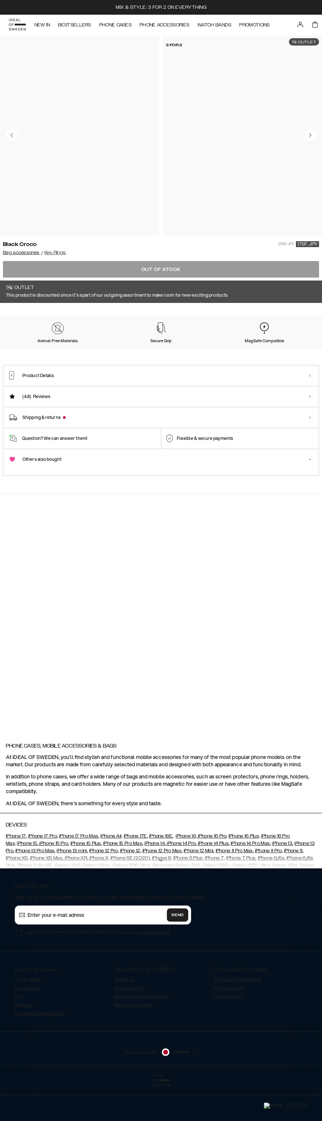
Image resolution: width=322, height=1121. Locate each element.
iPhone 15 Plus (86, 880)
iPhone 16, (186, 872)
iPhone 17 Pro (42, 872)
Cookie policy (228, 1033)
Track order (27, 1016)
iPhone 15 (27, 880)
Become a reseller (133, 1041)
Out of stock (161, 269)
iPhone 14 (154, 880)
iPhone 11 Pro (268, 887)
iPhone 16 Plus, (244, 872)
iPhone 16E (160, 872)
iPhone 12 (130, 887)
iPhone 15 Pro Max (122, 880)
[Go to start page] (17, 25)
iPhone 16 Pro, (212, 872)
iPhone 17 (16, 872)
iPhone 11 (293, 887)
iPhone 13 (282, 880)
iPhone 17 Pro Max (78, 872)
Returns (23, 1041)
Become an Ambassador (141, 1033)
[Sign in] (300, 25)
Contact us (27, 1024)
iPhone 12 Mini (198, 887)
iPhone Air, (111, 872)
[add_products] (104, 612)
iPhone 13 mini (72, 887)
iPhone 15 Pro (53, 880)
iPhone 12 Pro (103, 887)
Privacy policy (228, 1024)
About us (124, 1016)
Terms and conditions (238, 1016)
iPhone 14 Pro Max (250, 880)
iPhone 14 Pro (181, 880)
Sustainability (129, 1024)
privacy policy (156, 969)
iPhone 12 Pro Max (162, 887)
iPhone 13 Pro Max (34, 887)
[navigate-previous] (295, 557)
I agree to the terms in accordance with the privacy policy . (98, 969)
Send (177, 952)
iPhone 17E (135, 872)
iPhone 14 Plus (213, 880)
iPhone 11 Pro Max (234, 887)
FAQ (19, 1033)
